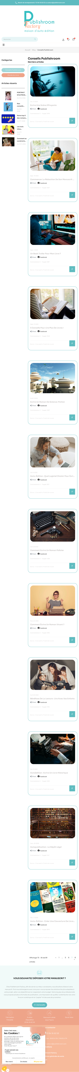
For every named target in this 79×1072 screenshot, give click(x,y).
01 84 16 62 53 (40, 2)
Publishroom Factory (49, 1053)
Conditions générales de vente (52, 1056)
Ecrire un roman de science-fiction (47, 402)
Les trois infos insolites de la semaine (20, 128)
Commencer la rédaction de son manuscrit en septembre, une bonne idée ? (52, 179)
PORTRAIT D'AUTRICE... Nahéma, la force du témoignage (21, 94)
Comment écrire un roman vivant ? (47, 624)
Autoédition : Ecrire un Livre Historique (49, 773)
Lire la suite (39, 1005)
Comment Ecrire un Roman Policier (47, 550)
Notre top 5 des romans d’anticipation (22, 117)
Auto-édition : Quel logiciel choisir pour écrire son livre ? (52, 476)
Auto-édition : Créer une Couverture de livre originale (51, 921)
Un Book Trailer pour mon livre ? (45, 254)
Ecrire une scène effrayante (43, 105)
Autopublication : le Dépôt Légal (46, 847)
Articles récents (9, 83)
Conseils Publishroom (44, 121)
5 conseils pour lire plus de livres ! (47, 328)
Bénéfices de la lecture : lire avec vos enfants (52, 699)
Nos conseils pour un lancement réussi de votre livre (21, 105)
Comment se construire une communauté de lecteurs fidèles (22, 140)
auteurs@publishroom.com (56, 2)
